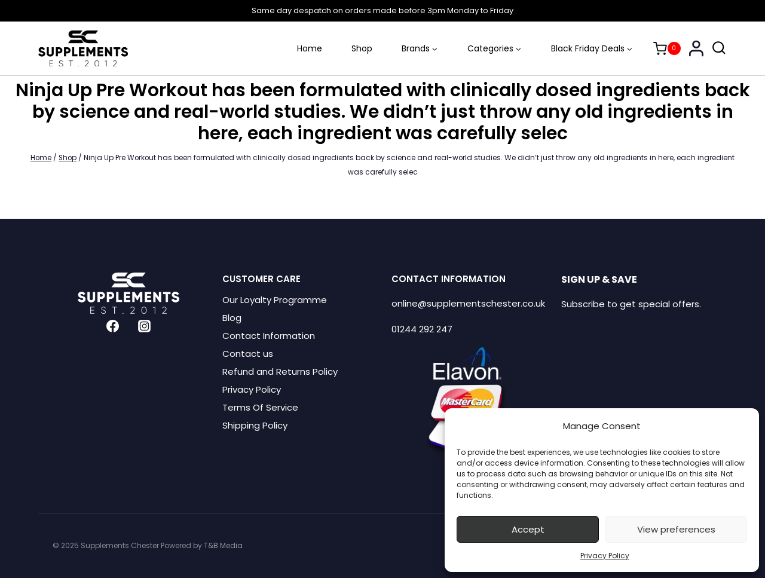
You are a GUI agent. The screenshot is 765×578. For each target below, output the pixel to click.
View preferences (676, 529)
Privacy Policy (604, 556)
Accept (528, 529)
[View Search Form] (719, 48)
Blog (231, 317)
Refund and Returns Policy (280, 371)
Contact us (247, 353)
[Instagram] (144, 326)
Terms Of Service (260, 407)
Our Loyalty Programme (274, 299)
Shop (361, 48)
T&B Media (223, 545)
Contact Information (268, 335)
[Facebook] (113, 326)
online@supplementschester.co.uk (468, 303)
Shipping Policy (254, 425)
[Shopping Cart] (667, 49)
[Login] (696, 48)
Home (309, 48)
